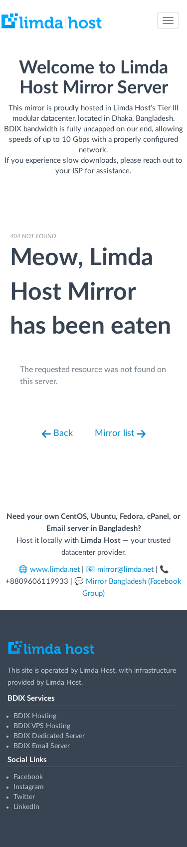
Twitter (24, 797)
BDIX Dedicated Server (49, 736)
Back (57, 433)
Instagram (28, 787)
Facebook (28, 777)
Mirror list (120, 433)
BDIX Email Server (41, 746)
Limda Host (97, 670)
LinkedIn (26, 807)
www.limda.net (55, 569)
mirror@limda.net (125, 569)
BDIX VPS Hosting (41, 726)
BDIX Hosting (34, 716)
